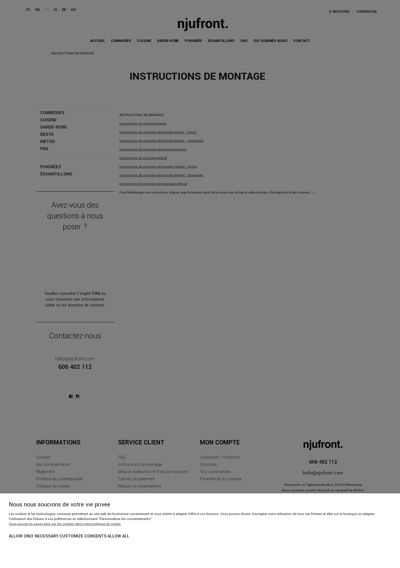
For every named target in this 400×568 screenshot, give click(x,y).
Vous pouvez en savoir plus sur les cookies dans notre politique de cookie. (65, 524)
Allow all (118, 536)
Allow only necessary (34, 536)
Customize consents (83, 536)
